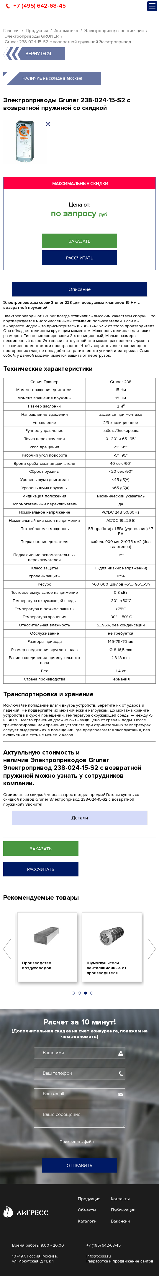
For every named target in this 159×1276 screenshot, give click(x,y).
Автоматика (66, 30)
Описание (79, 289)
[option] (47, 947)
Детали (79, 818)
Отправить (79, 1165)
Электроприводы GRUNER (32, 36)
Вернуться (38, 54)
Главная (11, 30)
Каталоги (87, 1221)
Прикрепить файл (77, 1141)
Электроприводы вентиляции (114, 30)
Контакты (120, 1198)
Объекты (87, 1210)
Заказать (80, 241)
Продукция (37, 30)
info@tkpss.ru (98, 1256)
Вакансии (120, 1221)
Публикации (123, 1210)
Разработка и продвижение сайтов (119, 1261)
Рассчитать (79, 258)
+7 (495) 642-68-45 (39, 5)
